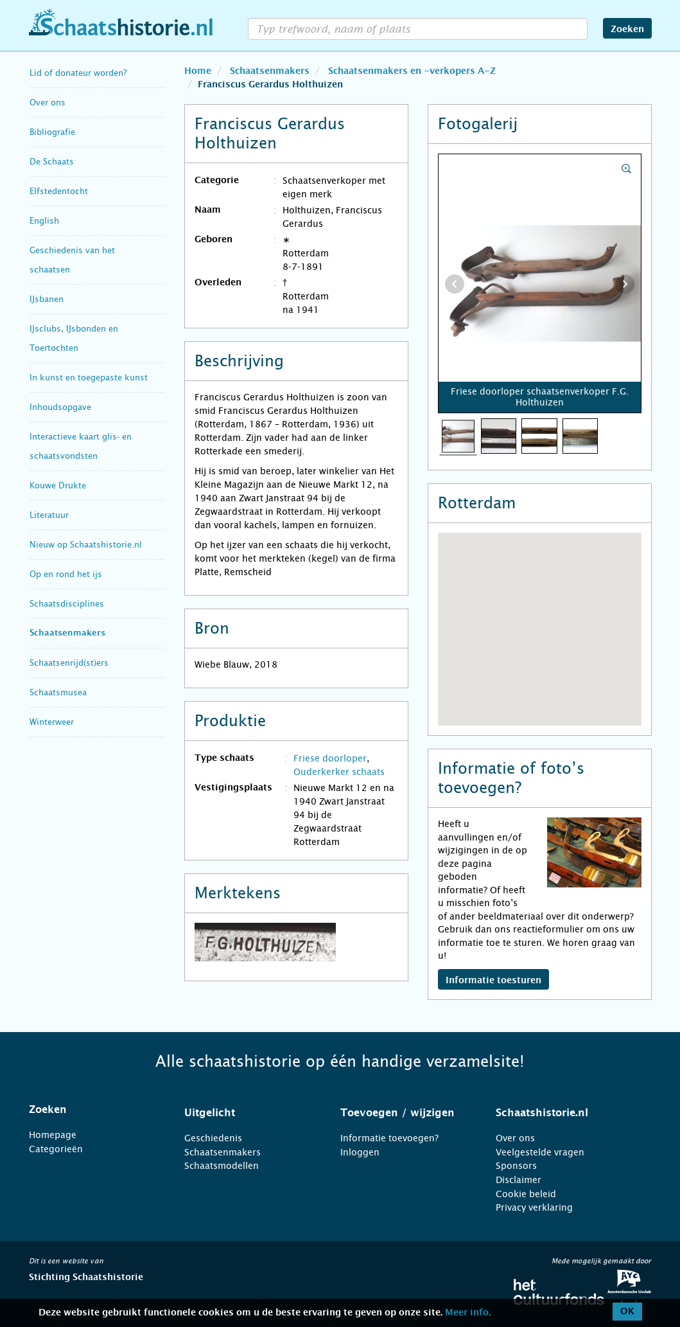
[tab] (91, 1110)
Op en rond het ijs (66, 574)
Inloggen (359, 1152)
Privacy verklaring (534, 1207)
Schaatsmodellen (221, 1166)
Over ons (47, 102)
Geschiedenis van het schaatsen (72, 259)
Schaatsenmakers (67, 633)
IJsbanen (47, 299)
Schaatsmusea (58, 692)
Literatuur (49, 515)
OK (627, 1311)
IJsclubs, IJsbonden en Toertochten (74, 338)
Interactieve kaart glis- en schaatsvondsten (81, 446)
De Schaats (52, 161)
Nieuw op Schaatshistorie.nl (86, 544)
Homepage (52, 1135)
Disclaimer (518, 1180)
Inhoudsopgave (60, 407)
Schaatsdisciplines (67, 604)
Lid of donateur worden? (78, 73)
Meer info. (468, 1312)
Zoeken (627, 29)
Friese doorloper (330, 758)
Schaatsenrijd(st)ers (69, 663)
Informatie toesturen (493, 980)
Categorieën (56, 1149)
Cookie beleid (526, 1194)
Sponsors (516, 1166)
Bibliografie (52, 132)
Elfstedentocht (59, 191)
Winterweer (52, 722)
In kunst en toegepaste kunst (89, 377)
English (44, 221)
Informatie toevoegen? (389, 1138)
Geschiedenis (213, 1138)
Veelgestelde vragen (540, 1152)
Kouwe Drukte (58, 485)
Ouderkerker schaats (339, 772)
